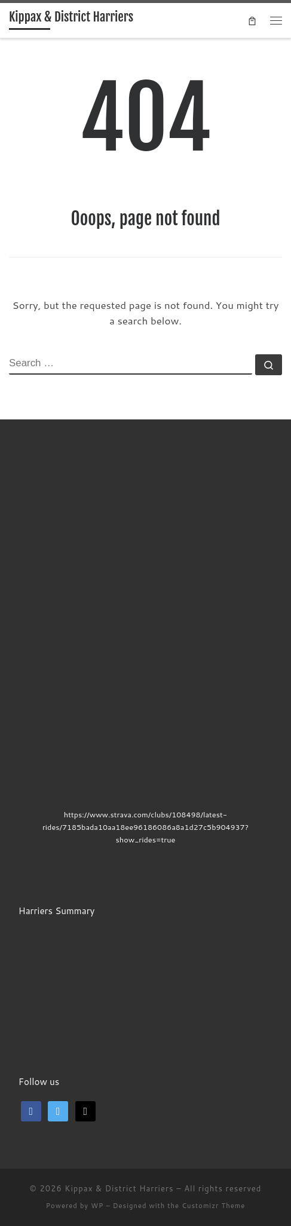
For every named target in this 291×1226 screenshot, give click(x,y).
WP (97, 1205)
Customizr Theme (213, 1205)
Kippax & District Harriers (119, 1188)
